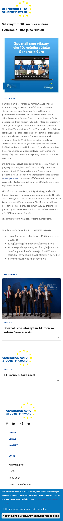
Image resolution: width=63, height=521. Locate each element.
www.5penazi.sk (10, 178)
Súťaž (12, 456)
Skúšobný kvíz (16, 465)
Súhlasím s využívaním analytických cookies (25, 510)
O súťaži (13, 471)
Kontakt (13, 445)
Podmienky (14, 478)
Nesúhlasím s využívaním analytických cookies (31, 517)
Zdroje (12, 439)
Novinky (13, 432)
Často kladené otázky (20, 484)
